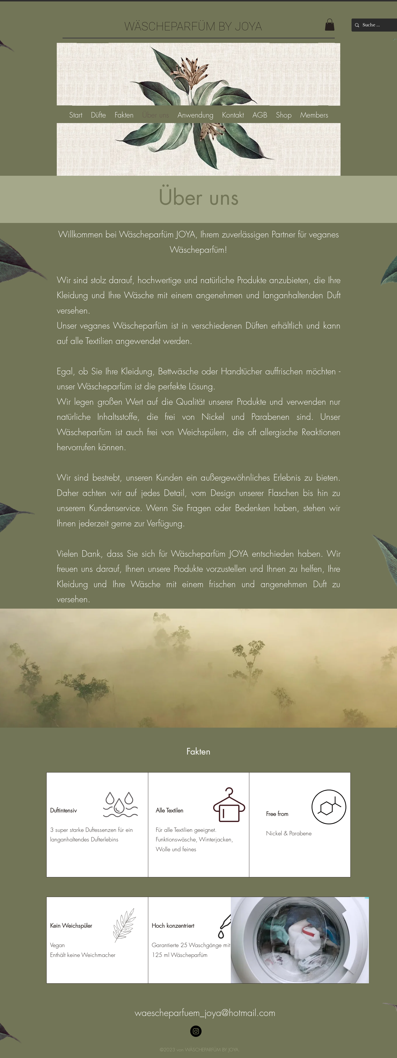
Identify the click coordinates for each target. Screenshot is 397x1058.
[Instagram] (196, 1031)
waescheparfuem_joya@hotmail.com (205, 1012)
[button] (330, 25)
